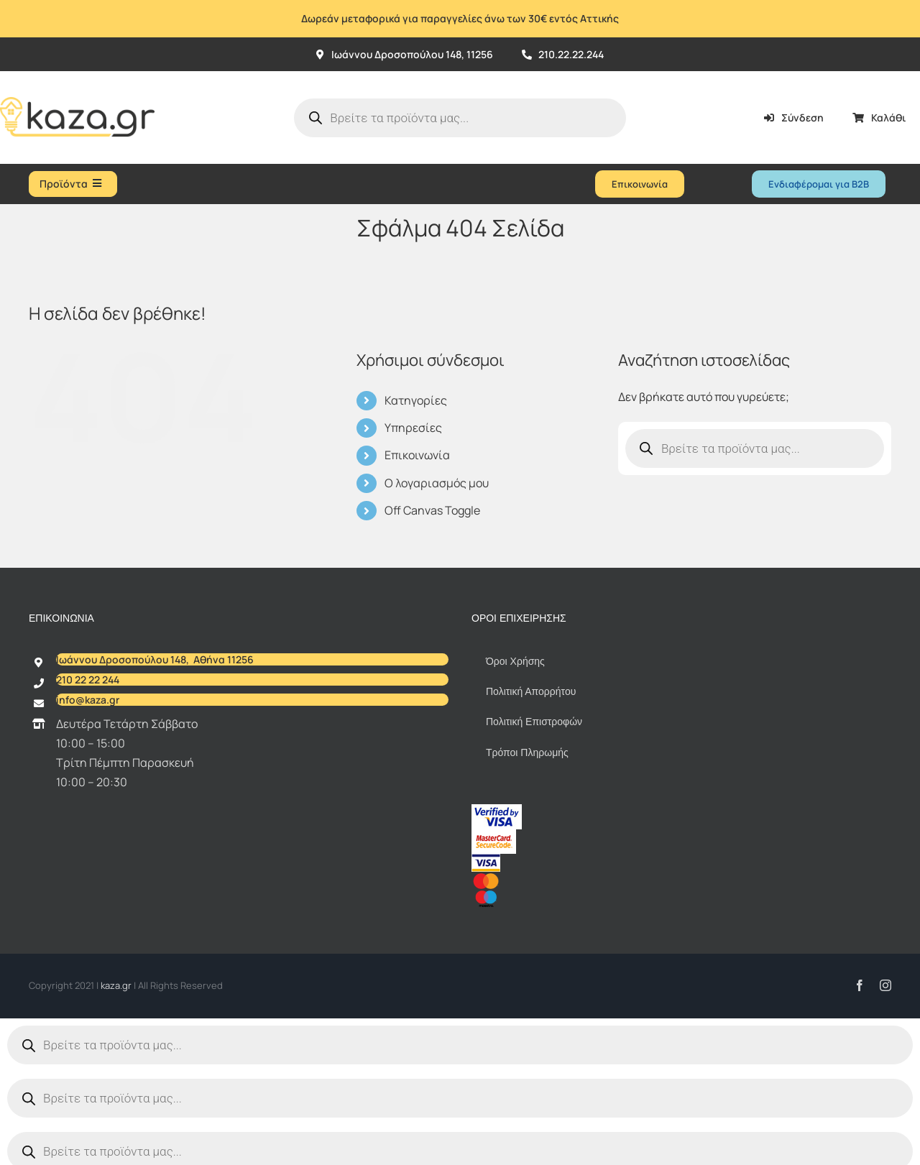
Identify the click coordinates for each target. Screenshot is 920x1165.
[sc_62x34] (494, 835)
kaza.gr (117, 985)
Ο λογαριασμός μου (437, 483)
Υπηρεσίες (413, 428)
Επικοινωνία (417, 455)
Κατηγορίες (416, 400)
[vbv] (497, 810)
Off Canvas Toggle (432, 510)
